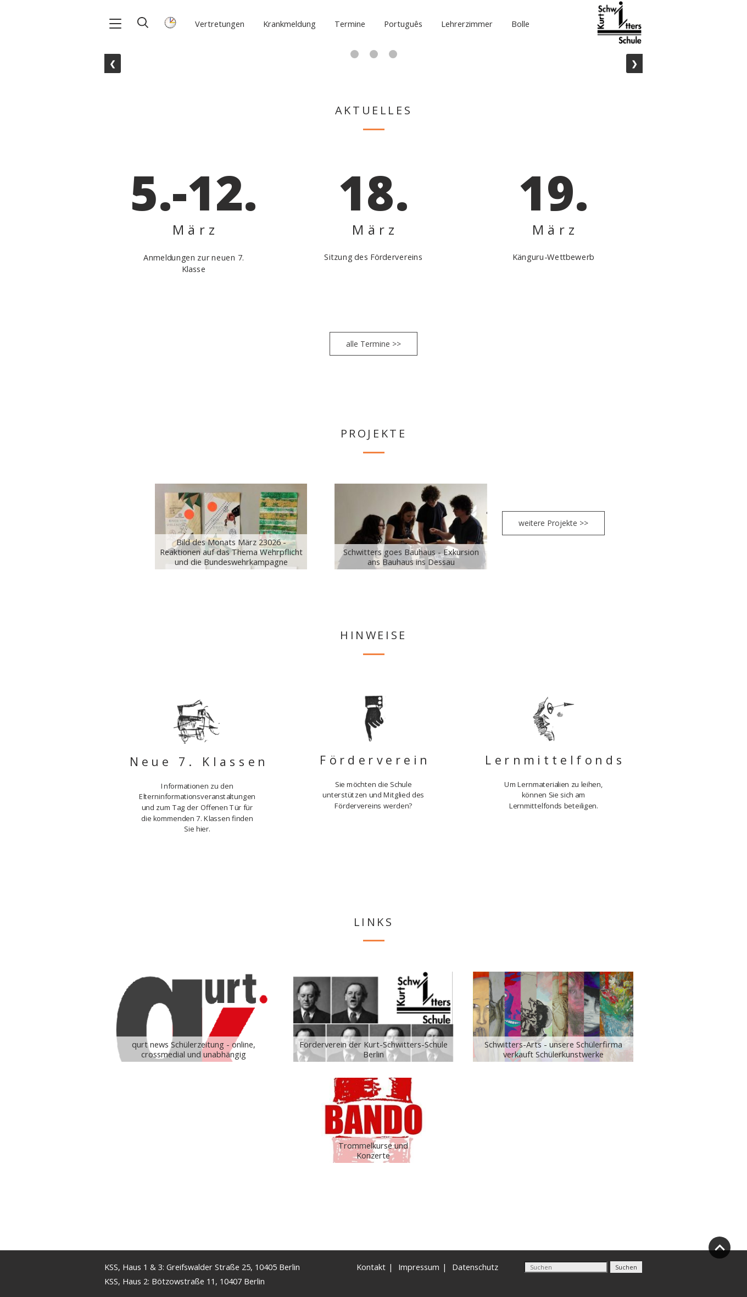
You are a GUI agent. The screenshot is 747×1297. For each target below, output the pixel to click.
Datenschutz (475, 1266)
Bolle (520, 23)
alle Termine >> (373, 344)
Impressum (418, 1266)
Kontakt (371, 1266)
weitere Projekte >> (553, 523)
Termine (350, 23)
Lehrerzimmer (467, 23)
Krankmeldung (289, 23)
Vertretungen (219, 23)
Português (403, 23)
